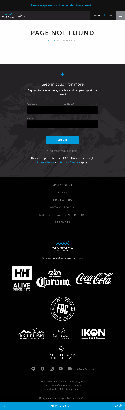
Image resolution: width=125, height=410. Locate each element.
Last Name (67, 104)
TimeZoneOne (78, 398)
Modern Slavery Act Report (62, 215)
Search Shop (103, 15)
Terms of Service (70, 162)
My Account (62, 185)
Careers (62, 192)
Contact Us (62, 200)
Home (51, 40)
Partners (62, 222)
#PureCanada (85, 369)
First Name (32, 104)
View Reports (62, 405)
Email (29, 118)
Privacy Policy (45, 162)
